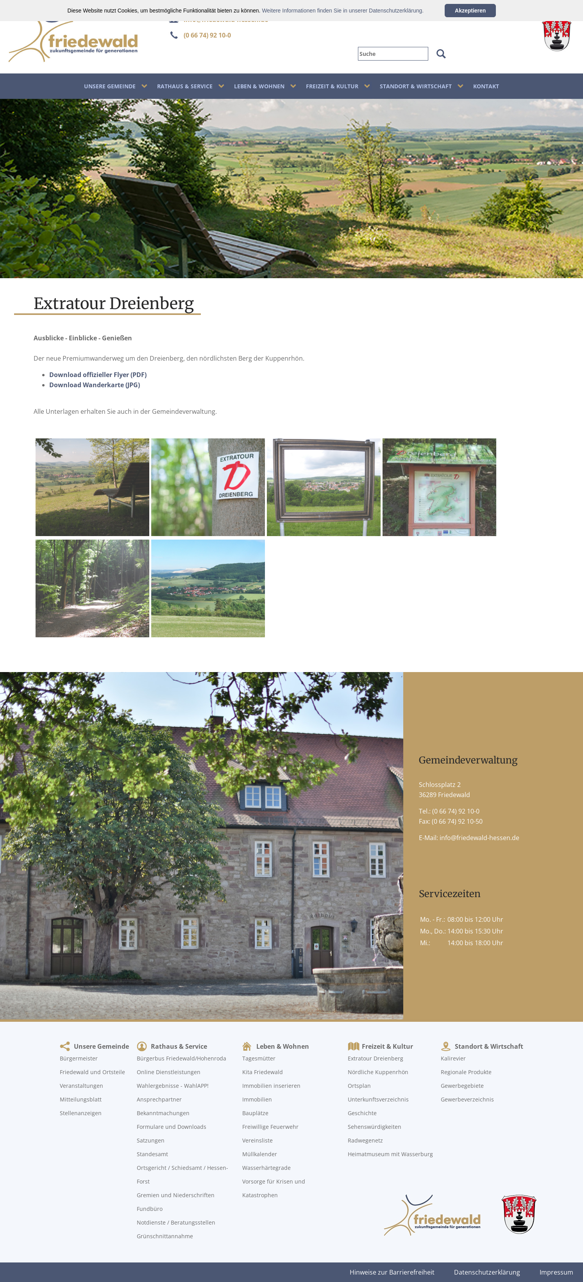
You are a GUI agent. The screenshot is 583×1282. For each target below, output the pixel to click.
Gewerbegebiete (462, 1085)
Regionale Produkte (466, 1072)
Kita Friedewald (262, 1072)
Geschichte (362, 1113)
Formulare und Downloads (171, 1126)
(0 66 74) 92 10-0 (207, 35)
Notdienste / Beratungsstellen (176, 1222)
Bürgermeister (79, 1058)
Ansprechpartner (159, 1099)
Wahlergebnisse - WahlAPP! (173, 1085)
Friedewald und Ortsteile (92, 1072)
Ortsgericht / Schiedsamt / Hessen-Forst (182, 1174)
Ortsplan (359, 1085)
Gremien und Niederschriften (176, 1195)
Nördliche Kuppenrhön (378, 1072)
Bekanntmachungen (163, 1113)
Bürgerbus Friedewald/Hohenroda (181, 1058)
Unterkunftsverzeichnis (378, 1099)
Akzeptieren (470, 10)
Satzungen (151, 1140)
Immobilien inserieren (271, 1085)
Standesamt (152, 1154)
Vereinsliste (257, 1140)
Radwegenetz (365, 1140)
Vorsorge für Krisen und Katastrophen (273, 1188)
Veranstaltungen (81, 1085)
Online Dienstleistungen (168, 1072)
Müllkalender (259, 1154)
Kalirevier (453, 1058)
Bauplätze (255, 1113)
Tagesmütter (258, 1058)
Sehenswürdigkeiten (374, 1126)
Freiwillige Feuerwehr (270, 1126)
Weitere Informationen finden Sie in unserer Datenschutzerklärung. (343, 10)
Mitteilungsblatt (81, 1099)
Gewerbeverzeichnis (467, 1099)
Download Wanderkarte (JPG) (94, 385)
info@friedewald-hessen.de (479, 837)
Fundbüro (150, 1208)
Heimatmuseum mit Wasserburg (390, 1154)
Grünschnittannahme (165, 1236)
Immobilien (257, 1099)
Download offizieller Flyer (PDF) (98, 374)
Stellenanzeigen (81, 1113)
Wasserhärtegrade (266, 1167)
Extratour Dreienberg (375, 1058)
